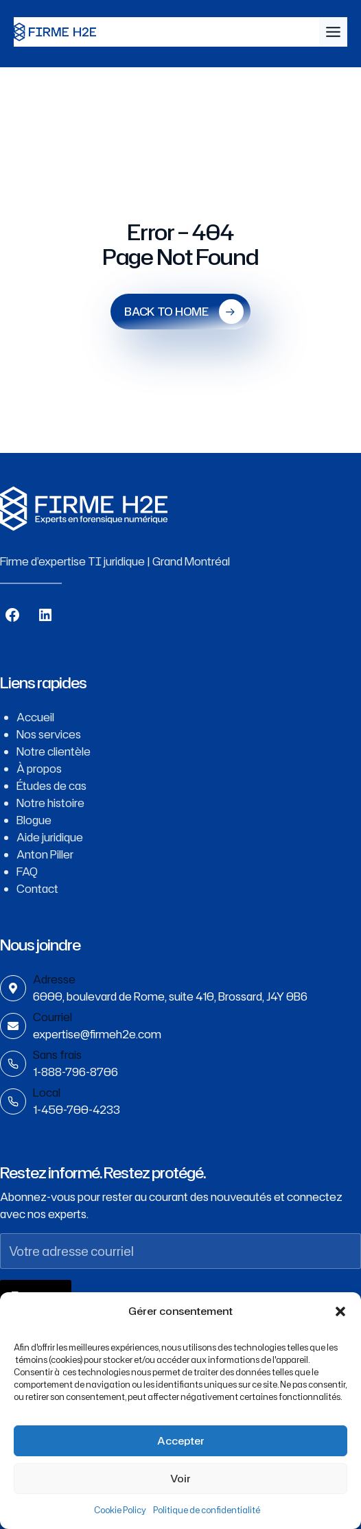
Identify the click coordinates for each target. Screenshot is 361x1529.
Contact (37, 888)
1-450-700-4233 (76, 1109)
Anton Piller (44, 854)
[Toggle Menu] (333, 32)
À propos (39, 768)
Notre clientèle (53, 751)
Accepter (181, 1441)
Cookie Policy (120, 1510)
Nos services (48, 734)
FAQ (27, 871)
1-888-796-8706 (75, 1071)
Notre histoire (50, 802)
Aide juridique (49, 837)
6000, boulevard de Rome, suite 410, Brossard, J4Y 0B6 (170, 996)
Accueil (35, 717)
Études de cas (51, 785)
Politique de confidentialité (206, 1510)
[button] (340, 1311)
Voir (180, 1478)
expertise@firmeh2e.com (97, 1034)
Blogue (33, 820)
